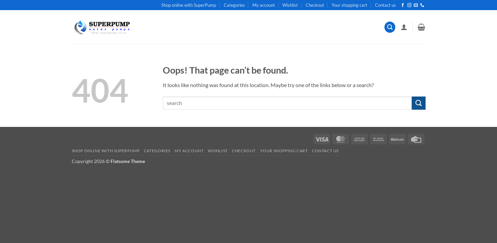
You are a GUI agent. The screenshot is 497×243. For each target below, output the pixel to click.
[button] (389, 27)
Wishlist (290, 5)
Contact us (385, 5)
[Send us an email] (416, 5)
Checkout (315, 5)
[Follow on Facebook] (403, 5)
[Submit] (418, 103)
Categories (234, 5)
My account (263, 5)
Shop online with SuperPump (188, 5)
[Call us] (422, 5)
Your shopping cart (349, 5)
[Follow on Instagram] (409, 5)
